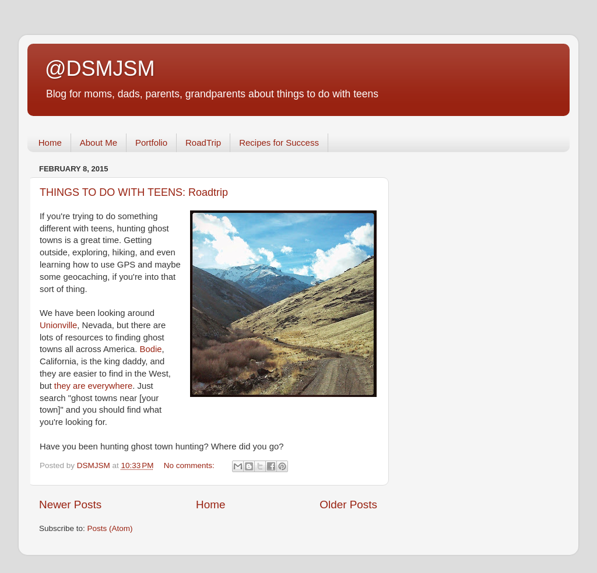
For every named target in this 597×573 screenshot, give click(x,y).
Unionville (58, 325)
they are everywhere (93, 386)
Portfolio (151, 142)
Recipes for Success (279, 142)
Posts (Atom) (110, 528)
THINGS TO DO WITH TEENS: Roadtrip (134, 192)
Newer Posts (70, 504)
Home (50, 142)
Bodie (151, 349)
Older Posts (348, 504)
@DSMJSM (100, 68)
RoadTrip (203, 142)
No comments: (190, 465)
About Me (98, 142)
